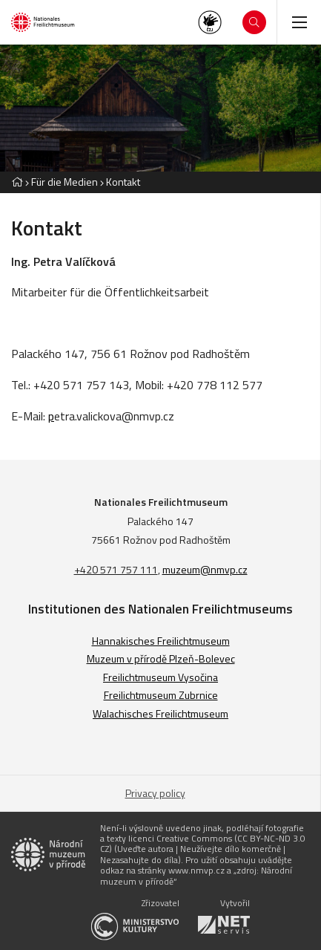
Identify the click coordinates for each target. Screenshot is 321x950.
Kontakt (123, 181)
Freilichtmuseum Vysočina (160, 677)
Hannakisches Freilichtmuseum (161, 640)
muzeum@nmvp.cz (205, 569)
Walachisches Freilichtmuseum (160, 713)
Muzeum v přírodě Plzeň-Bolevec (161, 658)
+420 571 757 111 (116, 569)
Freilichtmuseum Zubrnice (161, 695)
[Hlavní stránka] (17, 181)
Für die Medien (64, 181)
